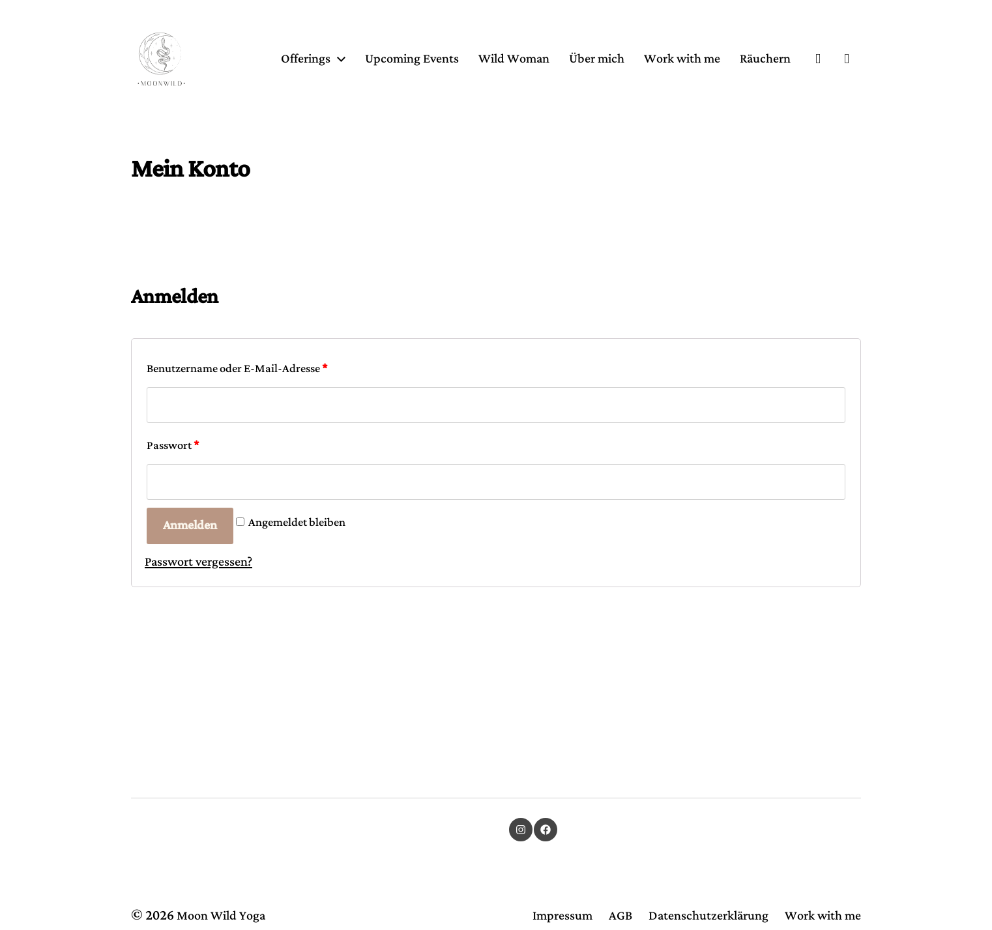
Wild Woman (584, 81)
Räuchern (765, 107)
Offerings (376, 81)
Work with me (752, 81)
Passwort (173, 517)
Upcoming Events (482, 81)
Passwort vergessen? (198, 633)
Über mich (667, 81)
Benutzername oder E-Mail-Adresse (237, 440)
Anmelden (190, 596)
